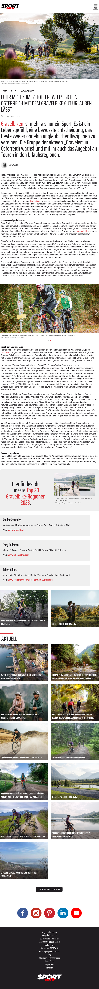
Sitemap (49, 968)
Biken (14, 91)
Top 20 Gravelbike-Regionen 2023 (26, 496)
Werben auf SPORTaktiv (50, 948)
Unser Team (49, 961)
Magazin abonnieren (49, 932)
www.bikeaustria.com (18, 555)
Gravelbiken (12, 123)
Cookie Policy (49, 945)
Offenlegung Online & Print (49, 951)
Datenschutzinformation (49, 938)
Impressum (49, 964)
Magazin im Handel (49, 935)
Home (4, 91)
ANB (49, 955)
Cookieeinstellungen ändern (49, 942)
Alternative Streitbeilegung (49, 958)
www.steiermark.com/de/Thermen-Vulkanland (30, 580)
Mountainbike (83, 231)
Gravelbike (27, 91)
